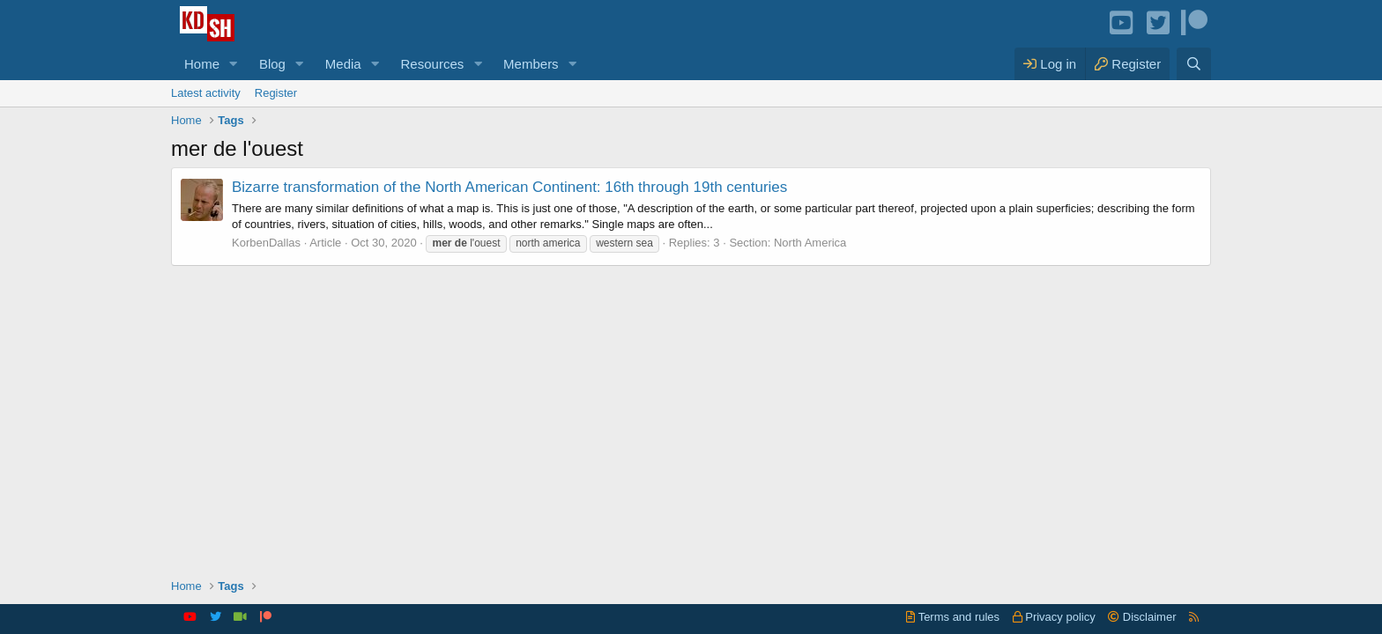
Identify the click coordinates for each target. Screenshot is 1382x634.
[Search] (1194, 64)
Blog (272, 63)
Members (531, 63)
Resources (432, 63)
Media (343, 63)
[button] (233, 64)
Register (276, 93)
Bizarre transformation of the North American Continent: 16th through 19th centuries (509, 187)
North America (810, 242)
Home (201, 63)
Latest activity (206, 93)
